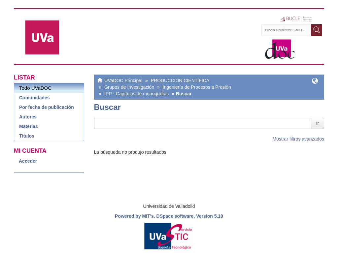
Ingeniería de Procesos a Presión (197, 87)
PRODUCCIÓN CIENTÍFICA (180, 80)
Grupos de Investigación (129, 87)
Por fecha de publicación (46, 107)
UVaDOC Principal (123, 80)
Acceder (28, 161)
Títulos (26, 136)
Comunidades (34, 97)
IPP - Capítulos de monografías (136, 93)
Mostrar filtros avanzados (298, 139)
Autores (28, 116)
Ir (317, 123)
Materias (28, 126)
